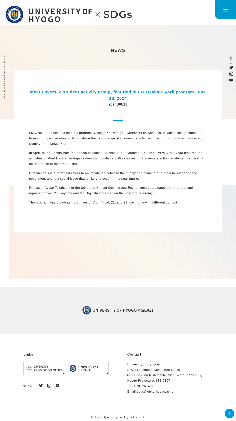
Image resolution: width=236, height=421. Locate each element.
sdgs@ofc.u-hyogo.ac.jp (155, 391)
